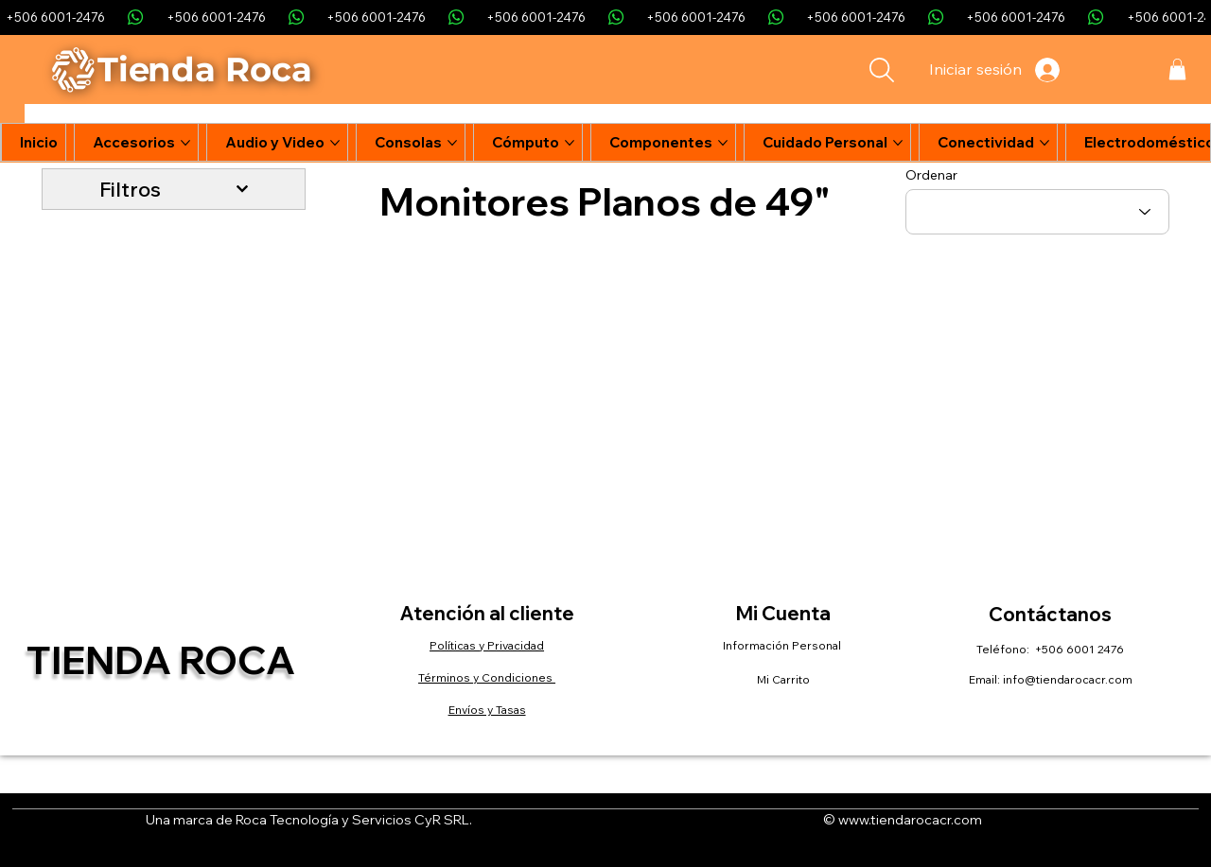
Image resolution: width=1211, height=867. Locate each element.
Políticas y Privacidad (487, 645)
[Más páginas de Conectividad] (1044, 142)
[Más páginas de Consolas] (452, 142)
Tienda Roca (160, 659)
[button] (1177, 69)
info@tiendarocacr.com (1067, 679)
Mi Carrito (783, 679)
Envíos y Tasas (487, 709)
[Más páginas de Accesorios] (185, 142)
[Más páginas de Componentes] (723, 142)
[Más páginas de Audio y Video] (335, 142)
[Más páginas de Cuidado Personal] (898, 142)
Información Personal (783, 645)
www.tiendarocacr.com (910, 819)
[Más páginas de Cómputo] (569, 142)
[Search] (881, 70)
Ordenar (931, 175)
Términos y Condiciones (486, 677)
